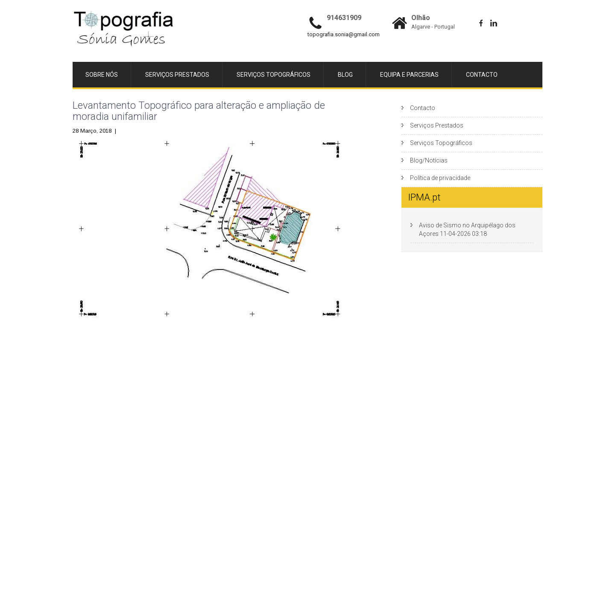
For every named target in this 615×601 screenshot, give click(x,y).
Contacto (482, 74)
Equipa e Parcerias (409, 74)
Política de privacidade (440, 177)
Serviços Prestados (177, 74)
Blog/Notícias (429, 160)
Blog (345, 74)
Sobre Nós (101, 74)
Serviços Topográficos (273, 74)
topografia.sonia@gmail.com (344, 34)
